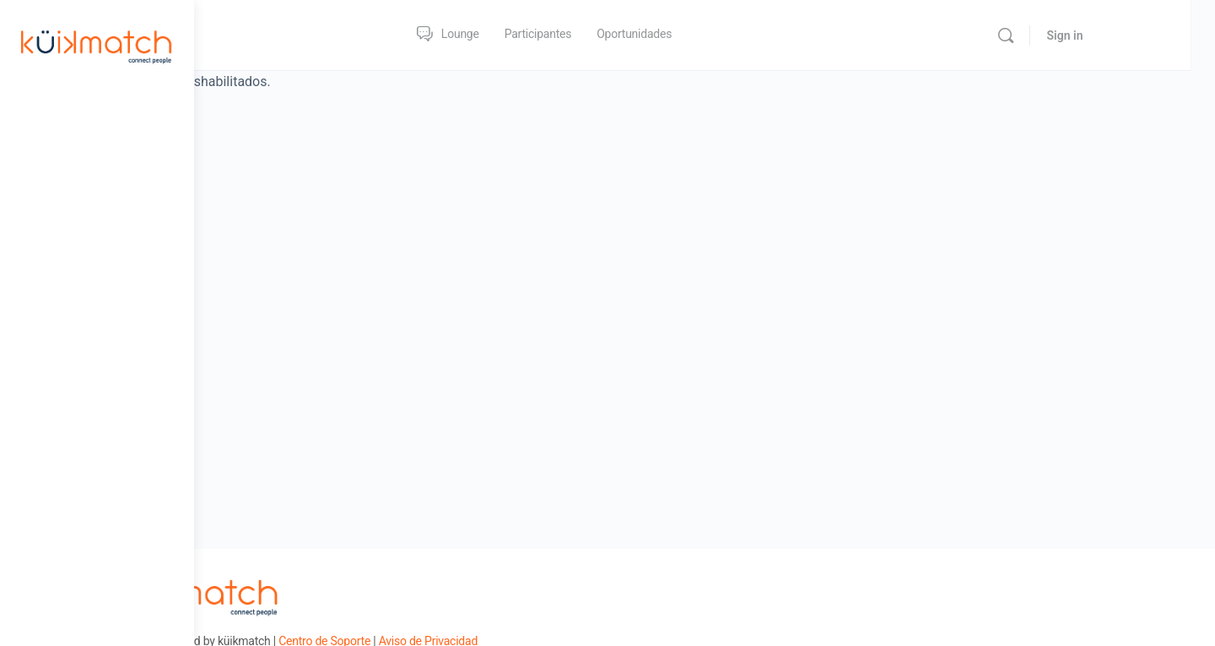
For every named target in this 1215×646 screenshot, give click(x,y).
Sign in (1153, 35)
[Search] (1093, 35)
